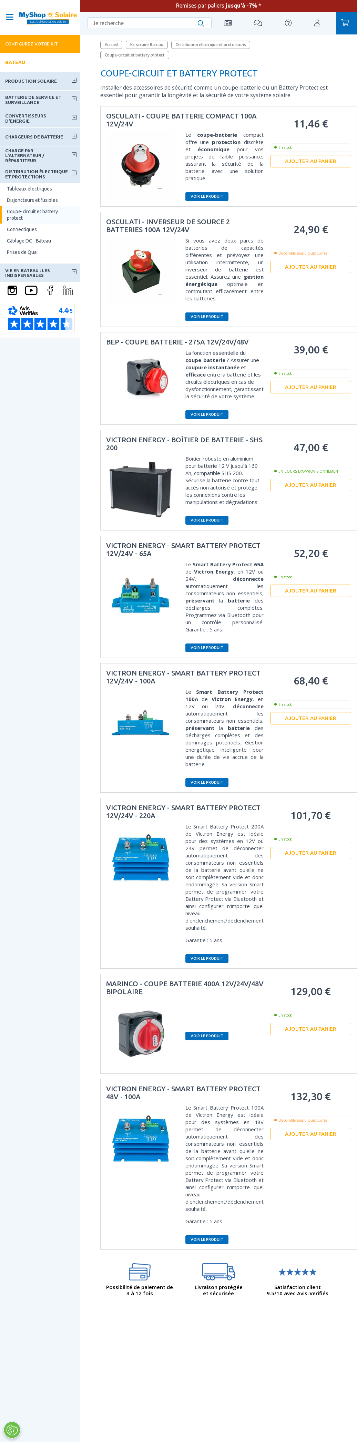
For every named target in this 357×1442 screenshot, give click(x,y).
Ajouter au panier (310, 161)
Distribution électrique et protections (36, 174)
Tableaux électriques (29, 189)
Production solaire (31, 81)
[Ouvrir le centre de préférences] (12, 1430)
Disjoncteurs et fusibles (32, 200)
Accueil (111, 45)
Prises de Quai (22, 252)
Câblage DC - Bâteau (29, 241)
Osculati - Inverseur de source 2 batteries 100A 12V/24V (168, 226)
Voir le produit (207, 196)
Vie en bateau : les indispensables (27, 273)
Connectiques (22, 229)
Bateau (15, 62)
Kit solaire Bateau (146, 45)
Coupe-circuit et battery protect (32, 214)
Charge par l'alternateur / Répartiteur (24, 155)
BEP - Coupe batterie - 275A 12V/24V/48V (177, 342)
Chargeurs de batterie (34, 136)
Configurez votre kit (31, 43)
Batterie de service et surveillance (33, 99)
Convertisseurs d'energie (25, 118)
